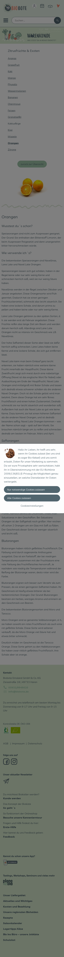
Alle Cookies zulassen (19, 498)
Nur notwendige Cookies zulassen (26, 489)
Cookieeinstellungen (32, 505)
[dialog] (32, 478)
